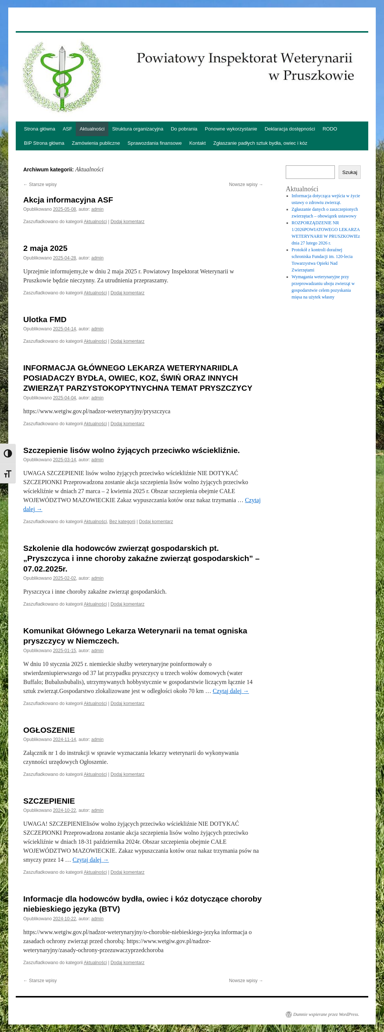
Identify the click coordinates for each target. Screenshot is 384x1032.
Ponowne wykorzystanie (231, 129)
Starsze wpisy (40, 184)
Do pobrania (184, 129)
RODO (329, 129)
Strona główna (39, 129)
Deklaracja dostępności (290, 129)
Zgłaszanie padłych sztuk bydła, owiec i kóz (260, 143)
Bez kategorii (122, 521)
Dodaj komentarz (128, 221)
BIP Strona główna (44, 143)
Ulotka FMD (45, 319)
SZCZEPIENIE (49, 800)
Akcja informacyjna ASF (68, 199)
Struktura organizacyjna (138, 129)
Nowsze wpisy (246, 184)
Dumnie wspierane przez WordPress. (326, 1014)
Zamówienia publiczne (96, 143)
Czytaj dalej (231, 691)
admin (98, 209)
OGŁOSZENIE (49, 730)
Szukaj (349, 172)
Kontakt (197, 143)
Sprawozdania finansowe (155, 143)
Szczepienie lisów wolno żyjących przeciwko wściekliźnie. (131, 450)
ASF (67, 129)
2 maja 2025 (45, 248)
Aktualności (92, 129)
